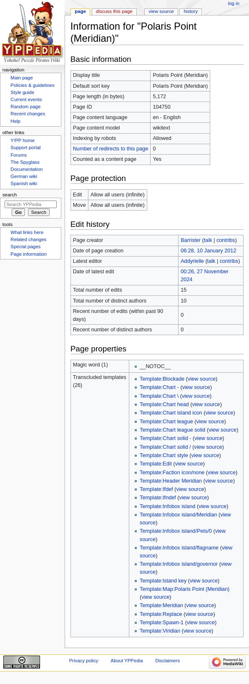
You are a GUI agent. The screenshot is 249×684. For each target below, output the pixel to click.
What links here (26, 232)
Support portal (25, 147)
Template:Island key (163, 581)
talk (208, 240)
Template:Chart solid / (165, 447)
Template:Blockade (162, 379)
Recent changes (27, 113)
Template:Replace (161, 614)
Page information (28, 254)
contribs (225, 240)
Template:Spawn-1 (162, 623)
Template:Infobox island (167, 506)
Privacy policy (83, 660)
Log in (233, 3)
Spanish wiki (23, 183)
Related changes (28, 239)
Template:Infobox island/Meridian (178, 515)
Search (10, 194)
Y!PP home (22, 140)
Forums (18, 155)
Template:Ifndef (158, 498)
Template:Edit (156, 464)
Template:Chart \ (159, 396)
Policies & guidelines (32, 85)
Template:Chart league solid (172, 430)
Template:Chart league (166, 422)
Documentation (26, 169)
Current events (26, 99)
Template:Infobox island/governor (179, 564)
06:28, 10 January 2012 (208, 251)
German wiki (23, 176)
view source (202, 379)
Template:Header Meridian (171, 481)
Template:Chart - (159, 387)
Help (15, 121)
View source (161, 11)
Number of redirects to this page (110, 149)
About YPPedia (127, 660)
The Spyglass (24, 162)
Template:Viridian (160, 631)
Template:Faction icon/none (172, 472)
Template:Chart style (164, 455)
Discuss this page (114, 11)
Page (80, 11)
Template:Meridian (161, 605)
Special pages (25, 246)
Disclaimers (167, 660)
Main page (21, 77)
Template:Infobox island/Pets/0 (176, 531)
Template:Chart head (164, 404)
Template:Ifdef (156, 489)
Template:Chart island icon (171, 413)
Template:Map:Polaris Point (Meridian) (184, 589)
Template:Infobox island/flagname (179, 548)
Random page (25, 106)
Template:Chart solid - (165, 438)
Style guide (22, 92)
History (191, 11)
